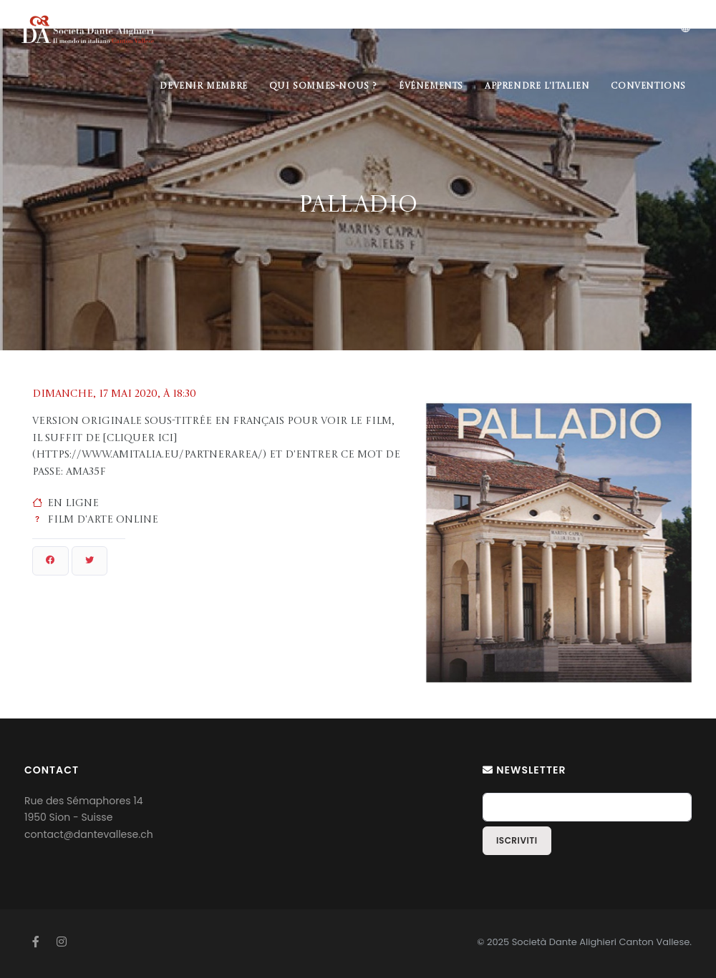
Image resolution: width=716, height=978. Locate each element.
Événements (431, 86)
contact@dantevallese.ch (88, 834)
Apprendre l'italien (537, 86)
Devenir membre (203, 86)
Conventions (648, 86)
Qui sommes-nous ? (323, 86)
